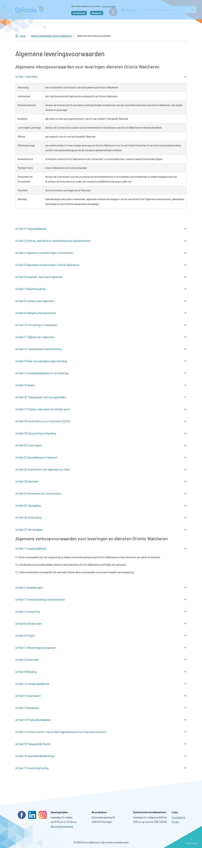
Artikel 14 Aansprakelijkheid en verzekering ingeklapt (101, 373)
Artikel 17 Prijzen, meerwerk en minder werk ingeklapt (101, 409)
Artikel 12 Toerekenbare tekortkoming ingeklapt (101, 349)
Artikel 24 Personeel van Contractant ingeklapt (101, 493)
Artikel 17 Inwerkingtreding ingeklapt (101, 768)
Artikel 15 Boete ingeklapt (101, 385)
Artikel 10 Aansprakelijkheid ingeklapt (101, 684)
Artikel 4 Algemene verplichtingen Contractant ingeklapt (101, 253)
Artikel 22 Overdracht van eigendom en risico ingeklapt (101, 469)
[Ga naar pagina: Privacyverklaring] (175, 821)
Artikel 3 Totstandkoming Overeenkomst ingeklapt (101, 599)
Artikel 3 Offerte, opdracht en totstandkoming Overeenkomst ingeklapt (101, 241)
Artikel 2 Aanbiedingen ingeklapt (101, 587)
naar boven (192, 843)
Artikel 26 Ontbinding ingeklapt (101, 517)
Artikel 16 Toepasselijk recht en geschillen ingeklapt (101, 397)
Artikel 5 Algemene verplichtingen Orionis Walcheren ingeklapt (101, 265)
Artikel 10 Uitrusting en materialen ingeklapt (101, 325)
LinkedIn (32, 815)
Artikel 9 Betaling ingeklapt (101, 672)
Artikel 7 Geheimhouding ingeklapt (101, 289)
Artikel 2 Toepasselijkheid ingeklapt (101, 229)
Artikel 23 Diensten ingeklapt (101, 481)
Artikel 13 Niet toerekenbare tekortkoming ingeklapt (101, 361)
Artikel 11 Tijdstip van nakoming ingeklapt (101, 337)
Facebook (22, 815)
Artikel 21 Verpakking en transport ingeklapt (101, 457)
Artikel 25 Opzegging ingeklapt (101, 505)
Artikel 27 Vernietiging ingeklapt (101, 529)
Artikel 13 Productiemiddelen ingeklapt (101, 720)
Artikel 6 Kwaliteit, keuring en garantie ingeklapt (101, 277)
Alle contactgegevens (62, 826)
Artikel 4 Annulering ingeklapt (101, 611)
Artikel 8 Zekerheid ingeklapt (101, 660)
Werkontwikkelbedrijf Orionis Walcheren (51, 35)
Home (22, 35)
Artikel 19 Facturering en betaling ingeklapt (101, 433)
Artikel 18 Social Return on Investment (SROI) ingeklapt (101, 421)
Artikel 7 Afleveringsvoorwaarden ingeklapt (101, 647)
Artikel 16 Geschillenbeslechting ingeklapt (101, 756)
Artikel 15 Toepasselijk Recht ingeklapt (101, 744)
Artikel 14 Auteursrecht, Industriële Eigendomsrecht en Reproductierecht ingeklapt (101, 732)
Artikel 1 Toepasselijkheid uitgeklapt (101, 548)
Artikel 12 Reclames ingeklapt (101, 708)
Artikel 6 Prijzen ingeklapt (101, 635)
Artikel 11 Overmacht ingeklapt (101, 696)
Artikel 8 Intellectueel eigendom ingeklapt (101, 301)
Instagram (43, 815)
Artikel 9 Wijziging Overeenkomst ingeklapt (101, 313)
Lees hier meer (109, 6)
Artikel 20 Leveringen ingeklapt (101, 445)
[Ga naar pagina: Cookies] (178, 817)
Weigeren (97, 13)
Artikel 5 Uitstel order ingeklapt (101, 623)
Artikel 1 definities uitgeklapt (101, 76)
